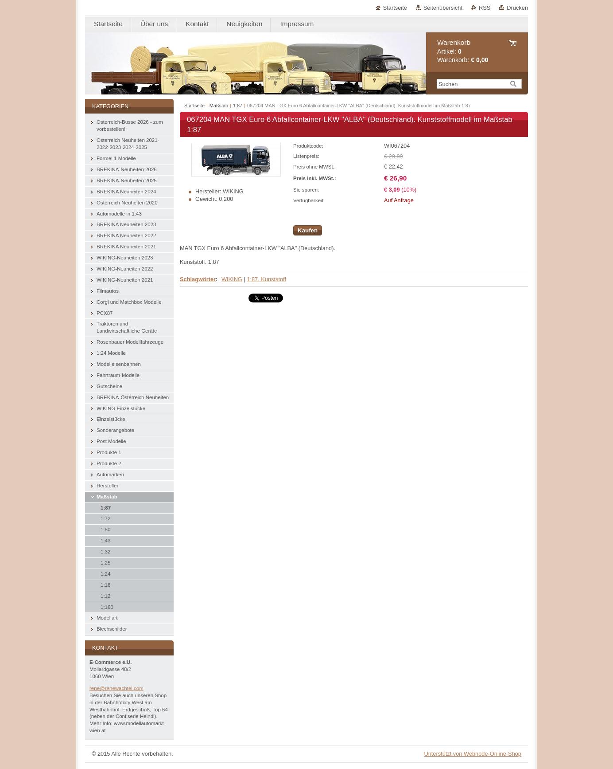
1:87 (237, 105)
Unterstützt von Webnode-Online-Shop (472, 753)
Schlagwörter (198, 279)
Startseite (395, 7)
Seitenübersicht (442, 7)
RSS (484, 7)
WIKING (231, 279)
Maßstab (219, 105)
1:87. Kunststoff (266, 279)
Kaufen (308, 230)
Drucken (517, 7)
